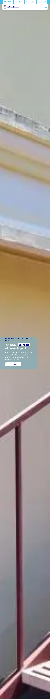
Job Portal (42, 2)
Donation (18, 2)
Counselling (30, 2)
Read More (15, 364)
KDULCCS (7, 2)
